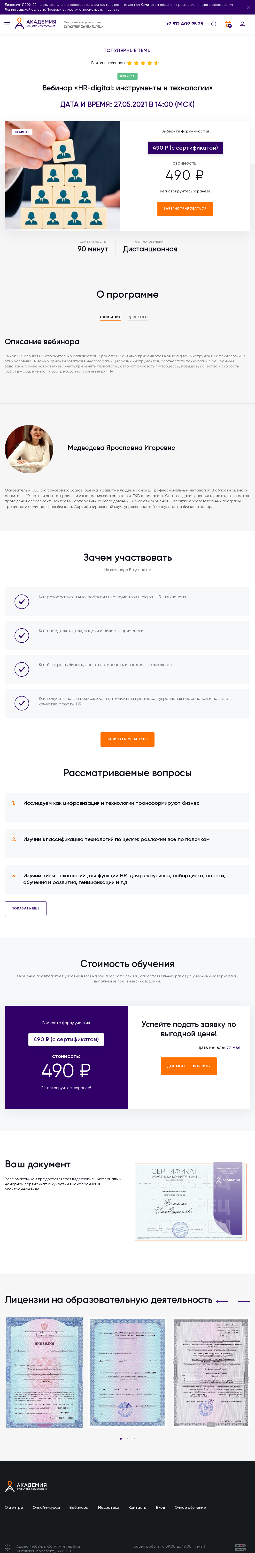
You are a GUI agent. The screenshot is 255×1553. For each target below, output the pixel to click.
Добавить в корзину (189, 1066)
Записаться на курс (127, 739)
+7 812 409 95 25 (184, 24)
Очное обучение (190, 1508)
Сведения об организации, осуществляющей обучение (83, 24)
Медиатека (108, 1508)
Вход (160, 1508)
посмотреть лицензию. (101, 9)
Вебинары (79, 1508)
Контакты (138, 1508)
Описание (110, 317)
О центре (14, 1508)
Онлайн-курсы (46, 1508)
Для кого (138, 317)
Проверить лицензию (64, 9)
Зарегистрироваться (185, 208)
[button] (222, 1301)
